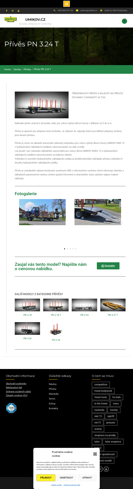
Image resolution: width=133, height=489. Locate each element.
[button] (95, 454)
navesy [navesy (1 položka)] (114, 409)
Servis (52, 398)
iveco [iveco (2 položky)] (116, 403)
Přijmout (46, 477)
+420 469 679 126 (65, 10)
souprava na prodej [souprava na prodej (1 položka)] (104, 435)
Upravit (87, 477)
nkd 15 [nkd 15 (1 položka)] (98, 416)
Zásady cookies (56, 485)
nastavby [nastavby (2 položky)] (99, 409)
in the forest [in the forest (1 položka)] (100, 403)
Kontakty (53, 408)
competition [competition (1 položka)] (100, 384)
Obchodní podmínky (16, 383)
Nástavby (54, 393)
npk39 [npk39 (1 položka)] (110, 416)
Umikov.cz (35, 19)
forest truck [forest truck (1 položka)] (100, 397)
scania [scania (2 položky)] (98, 428)
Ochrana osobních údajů (71, 485)
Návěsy (52, 384)
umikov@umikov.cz (88, 10)
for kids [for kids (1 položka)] (116, 397)
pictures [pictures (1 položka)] (110, 422)
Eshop (52, 403)
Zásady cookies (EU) (16, 395)
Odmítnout (66, 477)
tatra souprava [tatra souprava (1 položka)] (113, 441)
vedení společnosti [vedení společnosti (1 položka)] (104, 454)
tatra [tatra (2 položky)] (96, 441)
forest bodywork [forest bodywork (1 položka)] (103, 390)
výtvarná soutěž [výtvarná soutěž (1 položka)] (103, 460)
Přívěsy (52, 388)
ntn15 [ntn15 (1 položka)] (97, 422)
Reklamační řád (14, 387)
